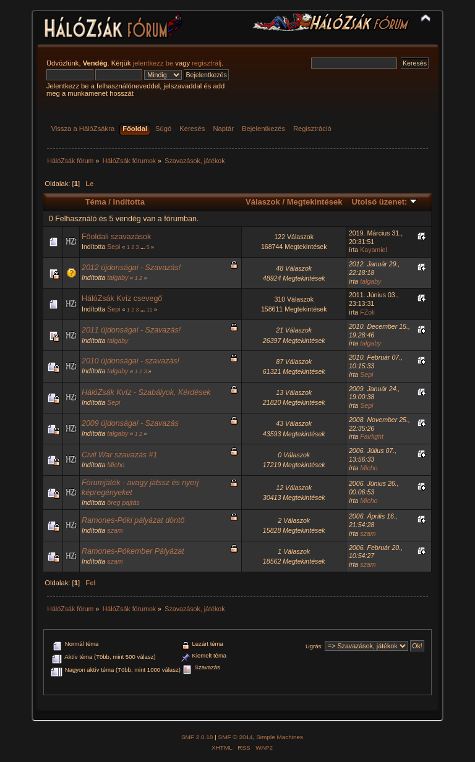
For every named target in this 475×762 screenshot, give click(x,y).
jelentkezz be (153, 63)
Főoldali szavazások (116, 236)
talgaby (117, 277)
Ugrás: (314, 646)
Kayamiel (373, 249)
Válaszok (263, 201)
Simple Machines (279, 737)
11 (150, 310)
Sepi (113, 246)
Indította (129, 201)
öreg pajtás (123, 502)
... (143, 247)
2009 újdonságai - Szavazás (130, 423)
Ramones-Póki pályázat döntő (133, 520)
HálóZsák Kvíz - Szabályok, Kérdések (146, 392)
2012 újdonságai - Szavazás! (131, 267)
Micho (115, 464)
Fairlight (371, 436)
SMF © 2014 (235, 737)
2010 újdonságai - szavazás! (130, 361)
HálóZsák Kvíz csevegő (122, 298)
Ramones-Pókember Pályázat (133, 551)
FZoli (367, 312)
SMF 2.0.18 (197, 737)
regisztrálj (206, 63)
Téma (95, 201)
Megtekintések (315, 201)
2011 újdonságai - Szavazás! (131, 330)
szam (114, 530)
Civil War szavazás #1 (119, 455)
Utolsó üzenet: (384, 201)
